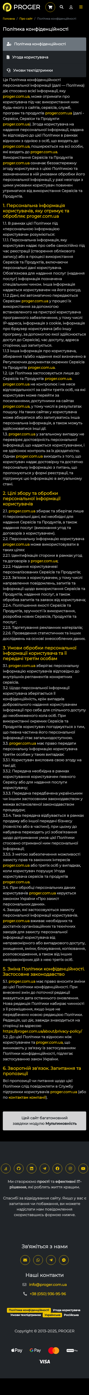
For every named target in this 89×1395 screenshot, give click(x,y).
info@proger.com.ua (48, 1284)
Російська (71, 1315)
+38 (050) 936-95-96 (48, 1294)
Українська (52, 1315)
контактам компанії (27, 1097)
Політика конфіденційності (36, 44)
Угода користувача (27, 57)
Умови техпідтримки (30, 70)
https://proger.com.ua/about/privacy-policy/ (42, 1031)
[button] (81, 7)
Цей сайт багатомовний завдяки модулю (45, 1121)
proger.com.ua (16, 96)
